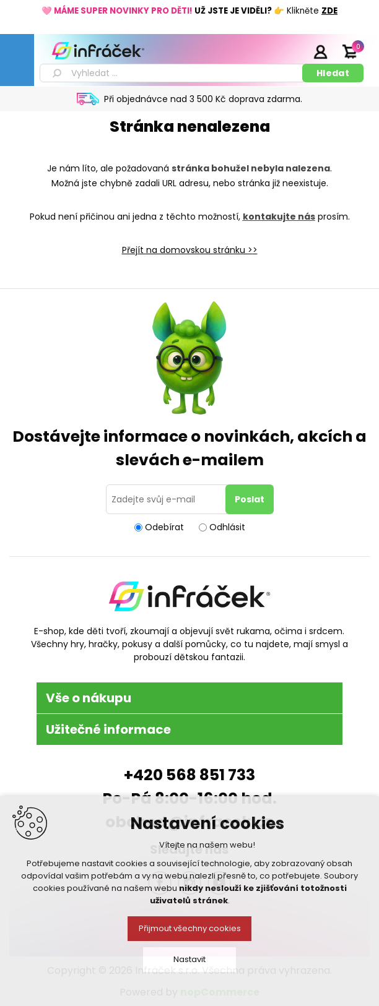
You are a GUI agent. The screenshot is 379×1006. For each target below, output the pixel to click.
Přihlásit (320, 51)
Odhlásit (227, 527)
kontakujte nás (279, 216)
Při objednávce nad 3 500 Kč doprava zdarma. (203, 99)
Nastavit (189, 959)
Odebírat (164, 527)
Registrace (289, 51)
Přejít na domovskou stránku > (187, 250)
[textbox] (173, 73)
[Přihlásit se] (168, 499)
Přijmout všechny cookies (190, 928)
